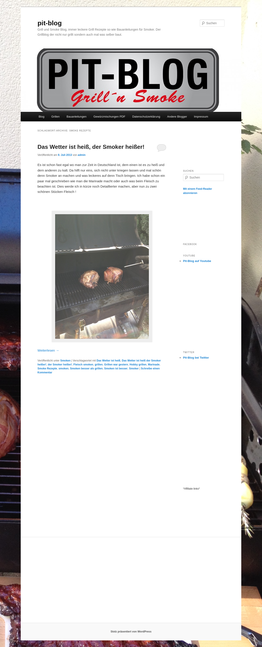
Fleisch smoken (83, 364)
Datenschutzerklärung (146, 116)
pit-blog (49, 23)
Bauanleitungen (76, 116)
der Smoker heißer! (60, 364)
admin (82, 155)
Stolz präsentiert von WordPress (130, 631)
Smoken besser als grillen (86, 368)
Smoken (65, 360)
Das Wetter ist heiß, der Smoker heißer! (90, 147)
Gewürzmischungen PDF (109, 116)
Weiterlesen (48, 350)
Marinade (154, 364)
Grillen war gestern (116, 364)
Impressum (201, 116)
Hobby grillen (138, 364)
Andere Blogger (177, 116)
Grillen (55, 116)
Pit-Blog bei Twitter (196, 357)
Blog (41, 116)
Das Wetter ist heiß (108, 360)
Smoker (134, 368)
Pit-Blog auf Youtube (197, 261)
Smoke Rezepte (47, 368)
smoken (63, 368)
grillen (99, 364)
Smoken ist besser (115, 368)
